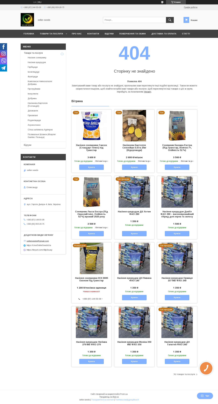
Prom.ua (124, 394)
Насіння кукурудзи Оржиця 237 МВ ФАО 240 (177, 279)
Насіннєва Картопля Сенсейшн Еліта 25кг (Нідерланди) (134, 147)
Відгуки (109, 34)
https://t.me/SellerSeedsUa (39, 245)
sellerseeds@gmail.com (38, 241)
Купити (91, 167)
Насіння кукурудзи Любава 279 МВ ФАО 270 (91, 343)
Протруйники (34, 89)
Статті (186, 34)
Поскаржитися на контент (102, 400)
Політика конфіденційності (127, 400)
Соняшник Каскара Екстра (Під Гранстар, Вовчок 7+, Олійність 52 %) (177, 147)
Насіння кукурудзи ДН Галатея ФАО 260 (177, 343)
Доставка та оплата (163, 34)
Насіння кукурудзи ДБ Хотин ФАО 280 (134, 212)
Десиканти (33, 110)
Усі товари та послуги (184, 374)
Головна (29, 34)
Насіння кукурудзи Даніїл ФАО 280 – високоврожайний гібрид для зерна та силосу (177, 214)
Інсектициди (33, 72)
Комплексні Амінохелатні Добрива (40, 82)
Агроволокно (34, 125)
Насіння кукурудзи (37, 62)
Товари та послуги (51, 34)
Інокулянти (33, 94)
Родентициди (34, 120)
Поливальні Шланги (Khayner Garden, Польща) (42, 135)
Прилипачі (33, 115)
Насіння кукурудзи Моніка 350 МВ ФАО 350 (134, 343)
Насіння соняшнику (37, 57)
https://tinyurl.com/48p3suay (39, 250)
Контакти (93, 34)
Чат (205, 395)
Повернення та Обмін (132, 34)
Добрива (32, 98)
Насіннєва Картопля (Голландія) (37, 104)
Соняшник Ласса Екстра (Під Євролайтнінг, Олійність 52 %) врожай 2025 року (91, 214)
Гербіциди (33, 67)
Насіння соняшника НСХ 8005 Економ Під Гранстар (91, 279)
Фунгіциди (33, 76)
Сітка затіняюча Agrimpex (40, 129)
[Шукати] (170, 20)
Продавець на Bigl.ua (109, 397)
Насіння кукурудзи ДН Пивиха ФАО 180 (134, 279)
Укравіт (147, 91)
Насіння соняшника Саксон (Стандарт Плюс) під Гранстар (91, 147)
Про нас (77, 34)
